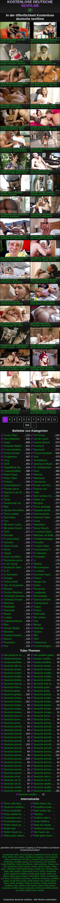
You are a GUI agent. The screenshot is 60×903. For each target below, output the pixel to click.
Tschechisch (40, 642)
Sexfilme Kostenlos (34, 857)
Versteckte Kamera (14, 596)
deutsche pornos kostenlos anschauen (44, 758)
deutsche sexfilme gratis (44, 791)
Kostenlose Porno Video (33, 871)
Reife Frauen (11, 474)
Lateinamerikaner (13, 621)
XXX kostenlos (10, 866)
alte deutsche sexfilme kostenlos (14, 655)
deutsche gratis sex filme (14, 691)
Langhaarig (40, 592)
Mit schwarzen (41, 567)
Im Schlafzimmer (42, 467)
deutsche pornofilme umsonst (14, 751)
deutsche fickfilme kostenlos (44, 680)
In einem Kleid (41, 546)
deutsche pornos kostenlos (14, 758)
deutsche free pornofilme (14, 683)
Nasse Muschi (41, 528)
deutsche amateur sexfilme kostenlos (44, 666)
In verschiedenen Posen (14, 449)
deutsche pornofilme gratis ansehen (14, 737)
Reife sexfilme (16, 883)
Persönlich (9, 642)
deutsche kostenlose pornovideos (14, 705)
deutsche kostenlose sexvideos (14, 712)
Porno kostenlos (12, 810)
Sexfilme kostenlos (44, 828)
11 (54, 419)
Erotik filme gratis (18, 881)
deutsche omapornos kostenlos (44, 712)
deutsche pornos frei (14, 755)
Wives (7, 549)
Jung (6, 460)
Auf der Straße (11, 628)
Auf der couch (41, 439)
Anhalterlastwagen (43, 539)
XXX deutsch (49, 862)
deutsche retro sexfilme (44, 776)
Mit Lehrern (40, 617)
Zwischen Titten (42, 517)
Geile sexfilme (40, 864)
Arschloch (39, 446)
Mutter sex (40, 869)
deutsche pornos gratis (44, 755)
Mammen (9, 603)
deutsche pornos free (44, 751)
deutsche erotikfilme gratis (44, 673)
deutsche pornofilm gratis (14, 726)
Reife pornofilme (44, 888)
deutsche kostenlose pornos (44, 701)
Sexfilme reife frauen (44, 818)
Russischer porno (13, 560)
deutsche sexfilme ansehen (14, 787)
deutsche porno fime (14, 716)
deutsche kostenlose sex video (14, 708)
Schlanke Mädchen (14, 446)
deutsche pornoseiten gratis (14, 769)
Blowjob (8, 589)
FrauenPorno (38, 859)
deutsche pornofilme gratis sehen (14, 741)
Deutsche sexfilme (13, 807)
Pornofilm (39, 542)
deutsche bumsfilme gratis (44, 669)
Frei (6, 646)
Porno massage (42, 506)
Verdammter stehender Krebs (14, 503)
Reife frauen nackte (34, 890)
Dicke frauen (24, 866)
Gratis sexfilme (49, 883)
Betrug (37, 624)
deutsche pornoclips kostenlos (44, 723)
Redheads (9, 606)
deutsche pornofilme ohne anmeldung (44, 748)
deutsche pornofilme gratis (14, 733)
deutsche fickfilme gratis (14, 680)
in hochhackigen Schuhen (44, 646)
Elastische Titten (12, 567)
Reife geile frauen (43, 835)
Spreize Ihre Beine (14, 510)
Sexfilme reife (11, 885)
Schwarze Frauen (13, 599)
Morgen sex (40, 581)
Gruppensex (10, 456)
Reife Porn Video (16, 857)
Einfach (38, 610)
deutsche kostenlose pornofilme (14, 701)
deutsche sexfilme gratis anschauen (29, 794)
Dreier (7, 499)
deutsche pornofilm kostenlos (44, 726)
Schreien (8, 542)
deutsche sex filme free (14, 780)
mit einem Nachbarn (44, 574)
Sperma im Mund (43, 464)
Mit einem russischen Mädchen (14, 524)
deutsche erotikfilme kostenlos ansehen (44, 676)
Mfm (36, 635)
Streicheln (9, 610)
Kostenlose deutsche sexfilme (30, 4)
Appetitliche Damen (14, 467)
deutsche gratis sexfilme (44, 691)
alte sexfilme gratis (44, 655)
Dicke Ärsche (11, 546)
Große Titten (10, 435)
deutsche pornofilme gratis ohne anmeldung (44, 737)
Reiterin (38, 564)
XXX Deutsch (26, 854)
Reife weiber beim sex (44, 810)
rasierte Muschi (42, 442)
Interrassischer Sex (44, 514)
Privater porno (11, 489)
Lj (34, 560)
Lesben (8, 617)
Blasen (7, 614)
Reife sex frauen (42, 825)
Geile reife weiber (12, 871)
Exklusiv (8, 481)
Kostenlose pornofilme (14, 821)
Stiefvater (39, 628)
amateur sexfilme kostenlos (44, 658)
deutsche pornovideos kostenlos (44, 773)
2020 (6, 531)
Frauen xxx (53, 864)
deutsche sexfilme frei (14, 791)
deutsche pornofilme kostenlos (14, 744)
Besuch (8, 639)
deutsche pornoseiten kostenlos (44, 769)
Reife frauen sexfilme (44, 803)
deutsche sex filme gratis (44, 780)
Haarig (7, 553)
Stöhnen (38, 474)
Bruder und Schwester (44, 485)
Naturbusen (40, 481)
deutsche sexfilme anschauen (44, 783)
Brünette (8, 535)
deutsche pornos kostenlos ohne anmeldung (44, 762)
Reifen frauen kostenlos (14, 832)
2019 (6, 464)
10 (48, 419)
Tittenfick (38, 814)
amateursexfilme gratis (14, 662)
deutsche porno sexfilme (14, 719)
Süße (36, 492)
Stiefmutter (39, 614)
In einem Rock (11, 539)
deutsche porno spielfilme (44, 719)
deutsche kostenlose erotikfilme (14, 698)
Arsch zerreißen (12, 556)
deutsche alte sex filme (14, 666)
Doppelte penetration (44, 510)
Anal (36, 456)
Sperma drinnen (42, 599)
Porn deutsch (35, 862)
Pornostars (39, 556)
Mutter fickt (10, 828)
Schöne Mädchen (13, 592)
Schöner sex (40, 489)
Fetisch (37, 578)
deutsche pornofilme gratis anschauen (44, 733)
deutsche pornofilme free (14, 730)
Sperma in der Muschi (14, 492)
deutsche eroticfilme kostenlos (14, 673)
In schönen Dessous (44, 531)
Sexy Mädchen (12, 439)
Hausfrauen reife (10, 854)
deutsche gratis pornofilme (44, 687)
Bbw (6, 506)
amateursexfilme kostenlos (44, 662)
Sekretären (39, 524)
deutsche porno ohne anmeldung (44, 716)
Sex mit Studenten (13, 585)
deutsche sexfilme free (44, 787)
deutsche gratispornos (14, 694)
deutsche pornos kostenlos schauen (14, 766)
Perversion (39, 589)
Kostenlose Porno (42, 854)
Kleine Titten (10, 478)
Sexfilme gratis (21, 862)
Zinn (6, 521)
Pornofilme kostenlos (44, 807)
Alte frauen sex (42, 832)
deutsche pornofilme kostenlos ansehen (14, 748)
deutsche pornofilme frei (44, 730)
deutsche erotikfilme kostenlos (14, 676)
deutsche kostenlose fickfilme (44, 698)
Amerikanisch (41, 603)
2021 (6, 496)
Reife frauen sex (36, 881)
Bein (6, 624)
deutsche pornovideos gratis (14, 773)
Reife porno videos (14, 835)
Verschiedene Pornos (14, 485)
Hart (36, 621)
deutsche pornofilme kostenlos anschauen (44, 744)
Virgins (37, 606)
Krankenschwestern (14, 635)
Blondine (38, 503)
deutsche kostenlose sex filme (44, 705)
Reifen (37, 585)
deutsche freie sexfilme (14, 687)
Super (7, 442)
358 (27, 425)
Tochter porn (52, 869)
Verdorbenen (40, 460)
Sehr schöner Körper (44, 496)
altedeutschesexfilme (14, 658)
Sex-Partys (10, 517)
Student (38, 631)
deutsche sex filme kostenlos (14, 783)
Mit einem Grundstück (14, 528)
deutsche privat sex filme (14, 776)
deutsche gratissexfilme (44, 694)
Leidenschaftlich (12, 471)
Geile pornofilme (24, 864)
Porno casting (11, 514)
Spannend (39, 449)
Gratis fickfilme (41, 821)
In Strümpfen (11, 574)
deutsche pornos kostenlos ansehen (14, 762)
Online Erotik (11, 581)
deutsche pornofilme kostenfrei (44, 741)
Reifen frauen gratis (14, 825)
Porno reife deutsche (14, 803)
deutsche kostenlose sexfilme (44, 708)
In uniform (39, 571)
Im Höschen (40, 553)
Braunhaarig (40, 596)
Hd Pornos (39, 435)
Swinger (8, 578)
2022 (36, 639)
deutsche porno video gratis (14, 723)
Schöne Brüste (12, 453)
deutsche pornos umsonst (44, 766)
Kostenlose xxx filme (14, 818)
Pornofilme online (37, 876)
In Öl (6, 571)
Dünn (36, 471)
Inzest (37, 521)
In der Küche (11, 564)
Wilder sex (39, 499)
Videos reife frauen (28, 885)
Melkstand (39, 478)
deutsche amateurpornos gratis (14, 669)
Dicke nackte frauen (14, 814)
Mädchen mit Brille (43, 535)
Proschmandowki (43, 453)
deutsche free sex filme (44, 683)
